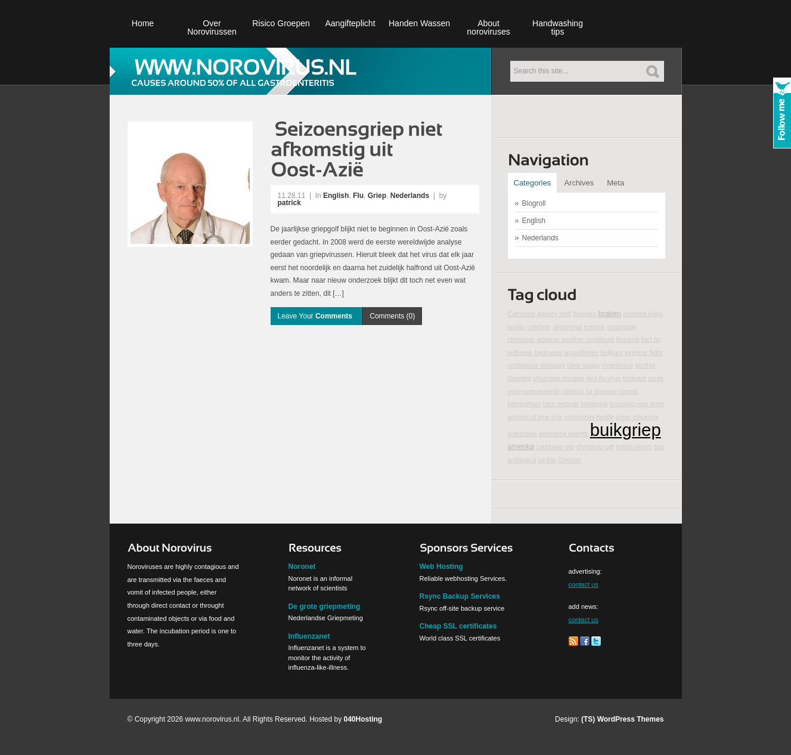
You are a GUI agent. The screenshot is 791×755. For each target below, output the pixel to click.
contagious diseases (537, 365)
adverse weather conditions (575, 339)
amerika (521, 447)
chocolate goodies (559, 378)
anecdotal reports (563, 433)
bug (659, 446)
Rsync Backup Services (460, 596)
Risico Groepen (281, 23)
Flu (358, 195)
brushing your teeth (637, 403)
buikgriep (625, 430)
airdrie (547, 459)
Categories (532, 182)
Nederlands (409, 195)
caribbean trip (555, 446)
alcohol (645, 365)
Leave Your (316, 316)
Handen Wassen (419, 23)
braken (609, 314)
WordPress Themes (630, 719)
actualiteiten (581, 352)
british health (634, 446)
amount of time (529, 416)
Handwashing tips (557, 27)
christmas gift (595, 446)
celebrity (539, 326)
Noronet (302, 566)
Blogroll (534, 203)
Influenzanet (309, 636)
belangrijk (594, 403)
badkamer (548, 352)
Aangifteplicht (350, 23)
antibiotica (522, 459)
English (336, 195)
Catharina (521, 313)
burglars (585, 313)
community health (589, 416)
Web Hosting (441, 566)
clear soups (583, 365)
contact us (583, 584)
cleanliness (617, 365)
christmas (521, 339)
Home (143, 23)
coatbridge (622, 326)
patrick (289, 203)
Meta (615, 182)
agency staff (554, 313)
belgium (611, 352)
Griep (377, 195)
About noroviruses (488, 27)
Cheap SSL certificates (458, 626)
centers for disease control (600, 391)
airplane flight (643, 352)
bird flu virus (604, 378)
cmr (556, 416)
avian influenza (637, 416)
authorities (522, 433)
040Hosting (363, 719)
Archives (579, 182)
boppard (634, 378)
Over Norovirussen (211, 27)
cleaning (520, 378)
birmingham (524, 403)
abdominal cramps (578, 326)
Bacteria (628, 339)
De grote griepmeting (325, 606)
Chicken (569, 459)
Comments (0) (392, 316)
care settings (561, 403)
